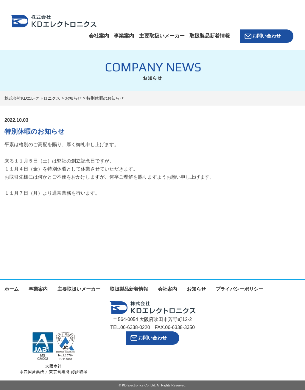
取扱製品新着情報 (209, 36)
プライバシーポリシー (239, 289)
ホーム (11, 289)
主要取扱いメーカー (162, 36)
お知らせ (196, 289)
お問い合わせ (266, 35)
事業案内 (124, 36)
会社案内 (99, 36)
